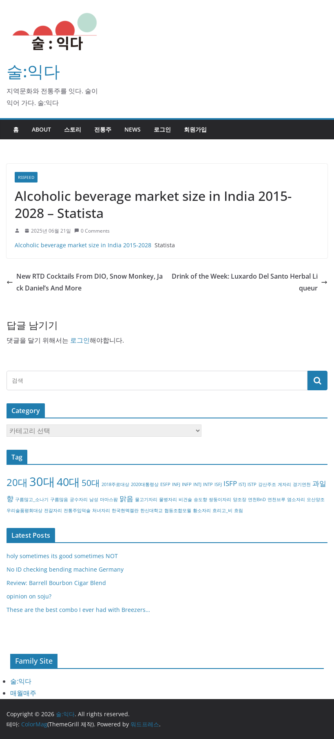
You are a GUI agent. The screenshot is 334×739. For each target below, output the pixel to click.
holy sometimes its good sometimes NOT (62, 556)
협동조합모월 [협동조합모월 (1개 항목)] (177, 510)
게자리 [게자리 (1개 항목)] (284, 484)
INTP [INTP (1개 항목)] (208, 484)
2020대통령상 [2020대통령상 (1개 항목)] (145, 484)
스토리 (72, 129)
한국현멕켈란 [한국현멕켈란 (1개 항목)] (125, 510)
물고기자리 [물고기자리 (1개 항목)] (146, 499)
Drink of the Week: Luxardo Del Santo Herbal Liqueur (249, 282)
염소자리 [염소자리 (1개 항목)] (296, 499)
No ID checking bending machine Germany (65, 569)
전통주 (102, 129)
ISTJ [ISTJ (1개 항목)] (242, 484)
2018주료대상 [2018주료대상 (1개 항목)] (115, 484)
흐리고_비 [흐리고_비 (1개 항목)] (222, 510)
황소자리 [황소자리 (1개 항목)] (202, 510)
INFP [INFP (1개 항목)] (187, 484)
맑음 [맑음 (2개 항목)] (126, 498)
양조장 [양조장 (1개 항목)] (239, 499)
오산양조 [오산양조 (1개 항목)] (316, 499)
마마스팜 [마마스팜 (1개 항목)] (109, 499)
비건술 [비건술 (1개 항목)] (185, 499)
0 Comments (92, 230)
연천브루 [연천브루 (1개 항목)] (276, 499)
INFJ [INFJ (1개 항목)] (176, 484)
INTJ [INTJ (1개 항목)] (197, 484)
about (41, 129)
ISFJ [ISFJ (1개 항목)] (218, 484)
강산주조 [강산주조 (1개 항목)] (267, 484)
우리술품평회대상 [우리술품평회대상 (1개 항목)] (24, 510)
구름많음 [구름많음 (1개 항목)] (59, 499)
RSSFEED (26, 177)
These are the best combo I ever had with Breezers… (78, 610)
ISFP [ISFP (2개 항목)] (230, 483)
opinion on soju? (29, 596)
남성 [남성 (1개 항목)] (93, 499)
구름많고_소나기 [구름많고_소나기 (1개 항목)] (32, 499)
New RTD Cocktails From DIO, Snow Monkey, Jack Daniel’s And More (85, 282)
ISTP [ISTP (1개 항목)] (252, 484)
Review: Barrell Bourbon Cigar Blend (56, 583)
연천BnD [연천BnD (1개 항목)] (257, 499)
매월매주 (23, 692)
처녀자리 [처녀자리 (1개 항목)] (101, 510)
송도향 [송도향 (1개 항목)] (200, 499)
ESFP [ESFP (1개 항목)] (165, 484)
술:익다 (33, 71)
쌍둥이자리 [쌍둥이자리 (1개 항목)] (220, 499)
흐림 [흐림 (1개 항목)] (238, 510)
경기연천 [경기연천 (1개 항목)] (302, 484)
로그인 (162, 129)
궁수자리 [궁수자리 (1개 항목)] (79, 499)
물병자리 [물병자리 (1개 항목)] (168, 499)
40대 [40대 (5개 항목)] (68, 481)
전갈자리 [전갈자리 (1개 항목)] (53, 510)
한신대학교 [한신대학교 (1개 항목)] (151, 510)
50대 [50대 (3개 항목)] (91, 482)
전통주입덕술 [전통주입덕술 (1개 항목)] (77, 510)
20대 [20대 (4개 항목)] (17, 482)
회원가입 (195, 129)
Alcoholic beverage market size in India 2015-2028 (83, 245)
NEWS (132, 129)
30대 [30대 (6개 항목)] (42, 481)
